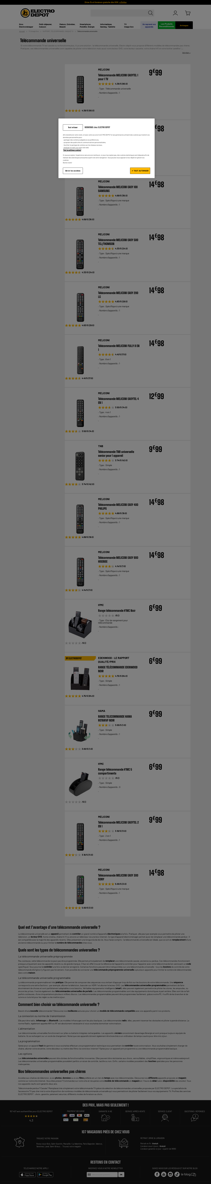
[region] (106, 148)
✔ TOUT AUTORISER (140, 171)
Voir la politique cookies (72, 150)
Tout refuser (73, 127)
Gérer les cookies (72, 171)
